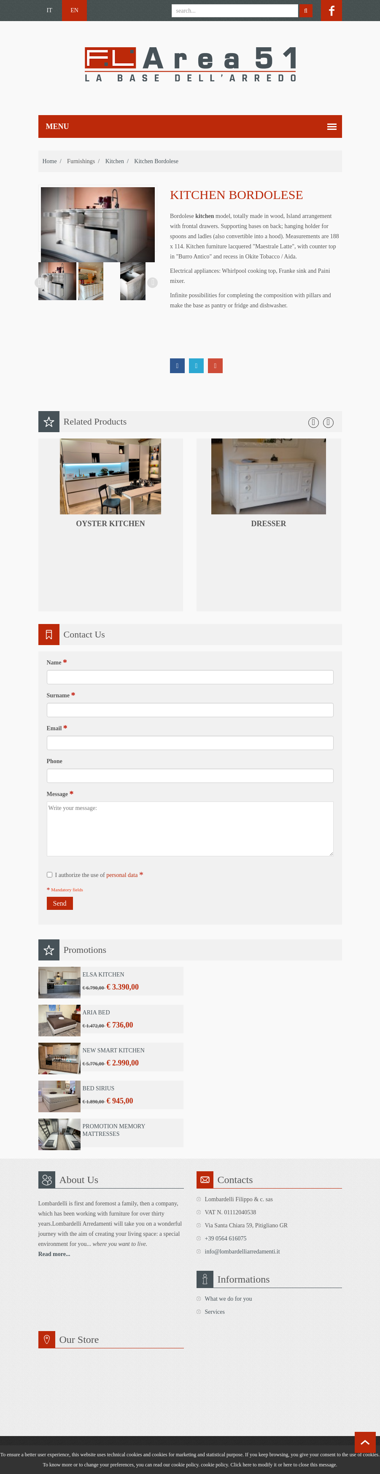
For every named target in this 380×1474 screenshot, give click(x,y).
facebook (331, 10)
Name (57, 662)
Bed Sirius (99, 1088)
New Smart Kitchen (114, 1050)
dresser (268, 523)
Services (215, 1312)
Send (60, 903)
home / (52, 161)
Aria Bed (96, 1012)
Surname (61, 695)
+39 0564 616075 (226, 1238)
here (287, 1465)
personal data (121, 875)
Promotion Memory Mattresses (114, 1130)
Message (60, 794)
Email (57, 728)
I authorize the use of (95, 875)
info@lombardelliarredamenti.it (242, 1251)
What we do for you (228, 1299)
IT (49, 10)
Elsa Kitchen (103, 974)
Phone (54, 761)
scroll (365, 1442)
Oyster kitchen (110, 523)
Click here (241, 1465)
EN (74, 10)
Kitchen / (117, 161)
